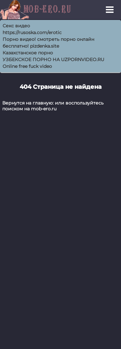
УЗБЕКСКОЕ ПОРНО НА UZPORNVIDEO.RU (53, 59)
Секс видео (16, 26)
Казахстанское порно (28, 53)
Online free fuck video (27, 66)
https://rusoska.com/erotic (32, 32)
